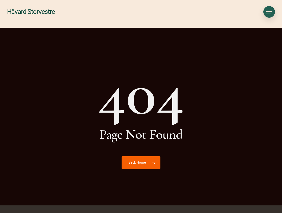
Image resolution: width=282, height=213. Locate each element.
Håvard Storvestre (31, 14)
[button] (269, 14)
